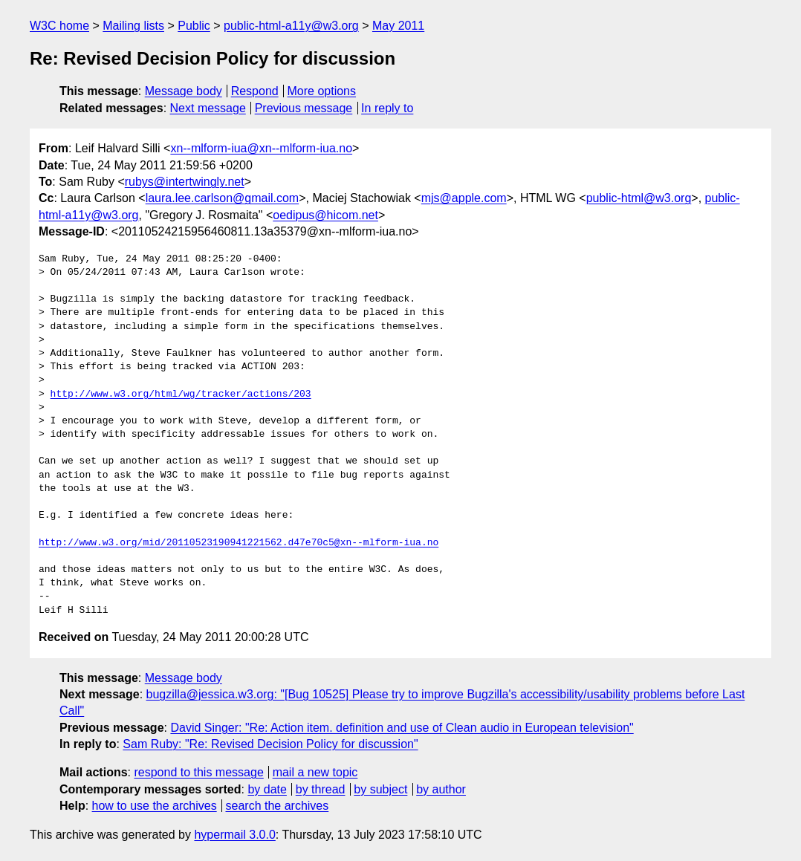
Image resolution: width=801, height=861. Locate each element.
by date (266, 789)
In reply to (387, 108)
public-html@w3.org (639, 198)
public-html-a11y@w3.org (291, 25)
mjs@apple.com (464, 198)
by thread (321, 789)
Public (194, 25)
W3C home (59, 25)
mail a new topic (315, 772)
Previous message (304, 108)
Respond (255, 91)
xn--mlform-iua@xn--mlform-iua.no (261, 148)
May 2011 (398, 25)
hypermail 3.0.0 (234, 834)
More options (322, 91)
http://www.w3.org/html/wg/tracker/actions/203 (181, 394)
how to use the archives (154, 805)
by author (441, 789)
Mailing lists (133, 25)
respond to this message (198, 772)
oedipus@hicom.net (325, 215)
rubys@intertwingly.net (184, 181)
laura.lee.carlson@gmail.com (222, 198)
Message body (183, 91)
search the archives (277, 805)
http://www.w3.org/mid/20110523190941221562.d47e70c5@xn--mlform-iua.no (238, 543)
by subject (380, 789)
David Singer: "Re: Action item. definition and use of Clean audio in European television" (401, 727)
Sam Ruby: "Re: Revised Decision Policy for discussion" (270, 744)
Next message (208, 108)
